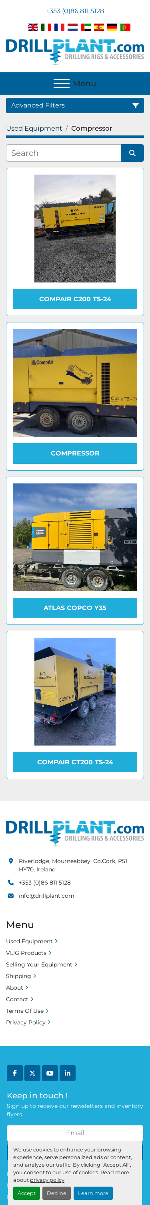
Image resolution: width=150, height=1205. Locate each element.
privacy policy (47, 1180)
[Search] (63, 153)
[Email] (75, 1133)
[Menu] (62, 83)
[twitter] (32, 1073)
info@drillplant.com (46, 895)
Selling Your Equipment (39, 964)
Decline (56, 1193)
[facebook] (15, 1073)
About (14, 987)
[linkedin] (68, 1073)
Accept (27, 1193)
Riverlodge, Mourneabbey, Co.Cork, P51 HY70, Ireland (73, 865)
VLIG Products (26, 952)
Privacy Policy (26, 1022)
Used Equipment (29, 941)
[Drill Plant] (75, 833)
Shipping (18, 976)
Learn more (93, 1193)
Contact (17, 999)
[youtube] (50, 1073)
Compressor (75, 453)
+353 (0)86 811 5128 (75, 11)
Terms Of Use (25, 1010)
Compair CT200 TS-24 (75, 762)
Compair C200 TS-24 (75, 299)
